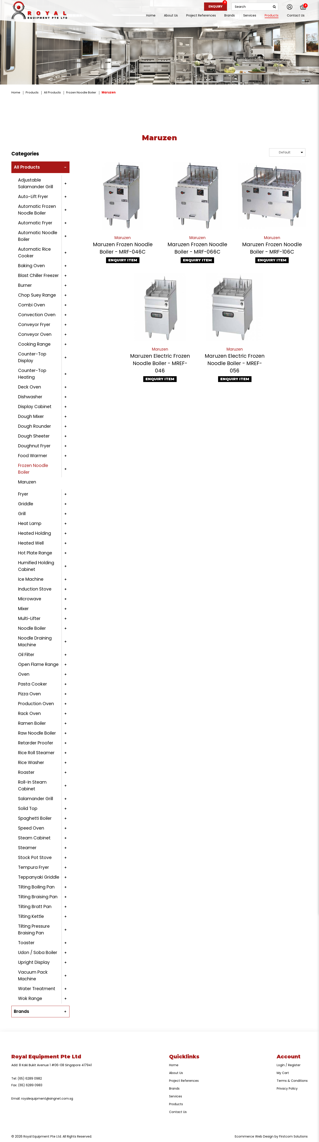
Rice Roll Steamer (36, 753)
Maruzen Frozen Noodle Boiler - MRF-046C (123, 248)
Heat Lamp (29, 523)
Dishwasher (30, 397)
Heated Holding (34, 533)
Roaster (26, 772)
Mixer (23, 609)
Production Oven (36, 704)
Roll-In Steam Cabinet (32, 785)
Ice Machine (30, 579)
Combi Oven (31, 305)
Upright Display (34, 962)
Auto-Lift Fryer (33, 197)
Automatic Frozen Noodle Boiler (37, 209)
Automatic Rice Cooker (34, 252)
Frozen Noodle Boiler (81, 92)
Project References (184, 1080)
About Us (176, 1073)
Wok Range (30, 998)
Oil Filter (26, 655)
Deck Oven (29, 387)
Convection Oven (36, 315)
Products (32, 92)
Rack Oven (29, 713)
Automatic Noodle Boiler (37, 236)
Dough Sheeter (34, 436)
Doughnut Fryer (34, 446)
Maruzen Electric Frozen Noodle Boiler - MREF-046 (160, 363)
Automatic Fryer (35, 223)
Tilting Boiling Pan (36, 887)
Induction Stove (34, 589)
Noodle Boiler (32, 628)
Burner (25, 285)
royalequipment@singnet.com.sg (47, 1098)
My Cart (283, 1073)
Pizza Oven (29, 694)
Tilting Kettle (31, 916)
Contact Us (178, 1112)
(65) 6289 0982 (30, 1078)
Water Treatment (36, 989)
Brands (21, 1011)
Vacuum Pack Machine (33, 975)
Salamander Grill (35, 799)
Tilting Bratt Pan (34, 907)
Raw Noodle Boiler (37, 733)
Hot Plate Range (35, 553)
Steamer (27, 848)
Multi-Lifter (29, 618)
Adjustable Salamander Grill (35, 183)
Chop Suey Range (37, 295)
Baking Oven (31, 266)
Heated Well (31, 543)
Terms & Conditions (292, 1080)
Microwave (29, 599)
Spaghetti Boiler (35, 818)
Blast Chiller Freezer (38, 276)
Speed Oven (31, 828)
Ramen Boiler (32, 723)
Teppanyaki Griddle (38, 877)
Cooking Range (34, 344)
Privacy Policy (287, 1088)
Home (15, 92)
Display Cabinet (34, 407)
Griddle (25, 504)
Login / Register (289, 1065)
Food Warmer (32, 456)
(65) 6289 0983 (30, 1085)
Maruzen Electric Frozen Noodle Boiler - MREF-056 (235, 363)
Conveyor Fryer (34, 325)
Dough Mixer (31, 416)
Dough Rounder (34, 426)
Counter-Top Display (32, 357)
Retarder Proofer (35, 743)
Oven (23, 674)
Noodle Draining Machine (35, 641)
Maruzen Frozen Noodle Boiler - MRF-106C (272, 248)
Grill (22, 514)
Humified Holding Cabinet (36, 566)
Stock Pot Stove (35, 858)
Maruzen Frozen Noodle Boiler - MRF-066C (197, 248)
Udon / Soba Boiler (37, 953)
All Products (52, 92)
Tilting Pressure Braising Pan (34, 929)
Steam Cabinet (34, 838)
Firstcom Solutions (293, 1136)
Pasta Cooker (32, 684)
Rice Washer (31, 763)
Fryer (23, 494)
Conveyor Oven (34, 334)
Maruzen (109, 92)
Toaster (26, 943)
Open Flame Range (38, 664)
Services (175, 1096)
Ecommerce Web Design (254, 1136)
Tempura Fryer (33, 867)
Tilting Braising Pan (37, 897)
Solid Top (27, 808)
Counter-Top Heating (32, 374)
